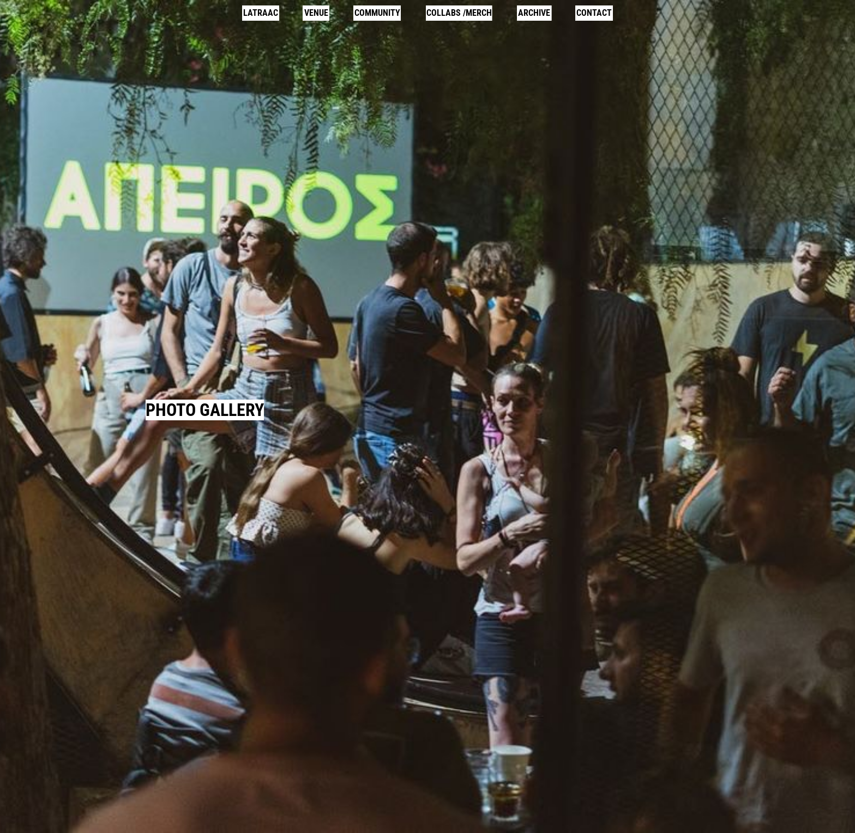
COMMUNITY (377, 13)
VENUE (316, 13)
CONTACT (594, 13)
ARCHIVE (534, 13)
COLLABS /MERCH (459, 13)
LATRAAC (260, 13)
